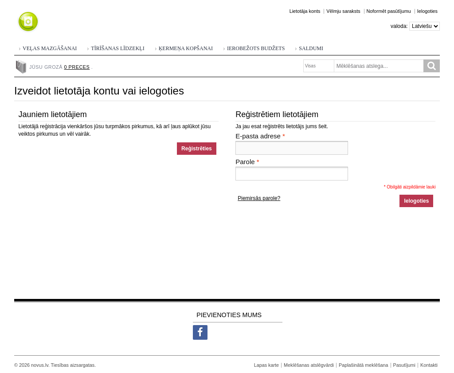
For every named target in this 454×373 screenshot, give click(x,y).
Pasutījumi (404, 365)
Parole (244, 161)
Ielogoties (427, 11)
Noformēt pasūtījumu (389, 11)
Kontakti (429, 365)
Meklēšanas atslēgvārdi (309, 365)
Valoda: (399, 26)
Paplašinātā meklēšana (363, 365)
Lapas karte (266, 365)
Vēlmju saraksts (343, 11)
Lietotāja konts (305, 11)
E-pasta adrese (258, 136)
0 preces (77, 67)
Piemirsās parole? (259, 198)
